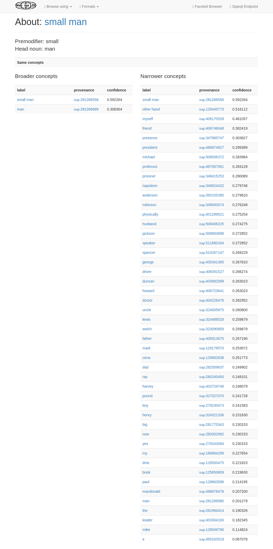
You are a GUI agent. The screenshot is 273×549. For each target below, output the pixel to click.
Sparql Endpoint (244, 6)
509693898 (211, 233)
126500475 (211, 463)
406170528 (211, 119)
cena (146, 358)
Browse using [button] (58, 6)
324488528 (211, 319)
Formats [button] (89, 6)
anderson (149, 195)
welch (147, 329)
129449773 (211, 109)
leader (147, 520)
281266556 (86, 100)
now (145, 434)
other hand (151, 109)
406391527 (211, 272)
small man (65, 22)
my (144, 453)
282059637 (211, 367)
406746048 (211, 128)
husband (149, 224)
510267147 (211, 252)
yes (145, 444)
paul (145, 482)
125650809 (211, 472)
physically (150, 214)
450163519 (211, 539)
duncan (148, 281)
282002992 (211, 434)
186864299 (211, 453)
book (146, 472)
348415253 (211, 176)
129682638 (211, 358)
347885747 (211, 138)
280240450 (211, 377)
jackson (148, 233)
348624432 (211, 186)
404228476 (211, 300)
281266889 (86, 109)
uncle (146, 310)
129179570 (211, 348)
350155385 (211, 195)
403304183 (211, 520)
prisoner (149, 176)
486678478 (211, 491)
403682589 (211, 281)
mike (146, 530)
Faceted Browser (207, 6)
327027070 (211, 396)
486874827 (211, 147)
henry (146, 415)
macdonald (151, 491)
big (144, 424)
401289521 (211, 214)
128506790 (211, 530)
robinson (149, 205)
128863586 (211, 482)
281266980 (211, 501)
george (148, 262)
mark (146, 348)
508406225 (211, 224)
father (147, 338)
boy (145, 405)
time (145, 463)
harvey (147, 386)
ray (144, 377)
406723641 (211, 291)
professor (149, 166)
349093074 (211, 205)
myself (147, 119)
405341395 (211, 262)
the (144, 510)
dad (145, 367)
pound (147, 396)
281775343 (211, 424)
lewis (146, 319)
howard (148, 291)
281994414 (211, 510)
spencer (148, 252)
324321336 (211, 415)
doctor (147, 300)
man (20, 109)
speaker (148, 243)
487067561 (211, 166)
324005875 (211, 310)
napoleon (149, 186)
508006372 (211, 157)
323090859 (211, 329)
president (149, 147)
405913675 (211, 338)
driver (146, 272)
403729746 (211, 386)
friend (146, 128)
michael (148, 157)
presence (149, 138)
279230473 (211, 405)
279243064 (211, 444)
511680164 (211, 243)
